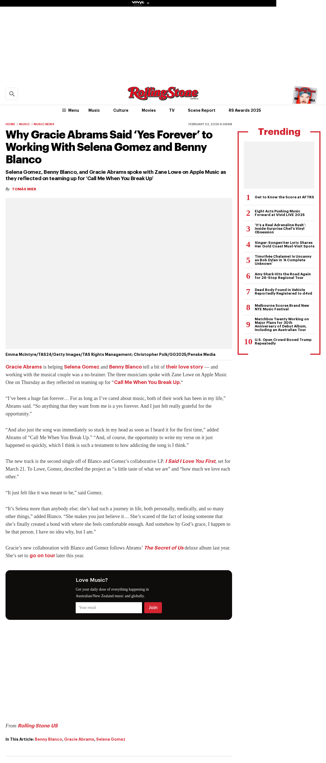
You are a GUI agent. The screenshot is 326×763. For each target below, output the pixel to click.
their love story (184, 366)
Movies (149, 110)
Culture (120, 110)
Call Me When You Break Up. (147, 382)
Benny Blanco (125, 366)
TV (172, 110)
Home (10, 124)
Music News (44, 124)
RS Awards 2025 (245, 110)
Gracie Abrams (24, 366)
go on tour (43, 555)
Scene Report (201, 110)
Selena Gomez (81, 366)
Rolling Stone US (38, 725)
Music (94, 110)
